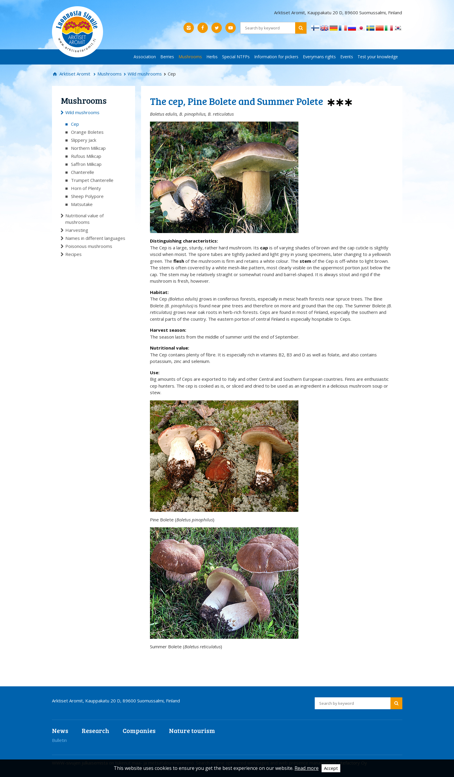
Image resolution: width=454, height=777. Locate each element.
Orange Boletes (87, 132)
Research (95, 730)
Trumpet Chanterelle (92, 180)
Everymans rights (319, 56)
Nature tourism (192, 730)
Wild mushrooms (145, 74)
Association (145, 56)
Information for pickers (276, 56)
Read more (307, 768)
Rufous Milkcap (86, 156)
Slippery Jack (83, 140)
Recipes (73, 254)
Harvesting (76, 230)
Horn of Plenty (86, 188)
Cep (75, 124)
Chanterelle (82, 172)
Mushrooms (190, 56)
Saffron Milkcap (86, 164)
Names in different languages (95, 238)
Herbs (212, 56)
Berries (167, 56)
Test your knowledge (377, 56)
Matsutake (82, 204)
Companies (139, 730)
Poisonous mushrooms (88, 246)
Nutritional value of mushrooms (84, 219)
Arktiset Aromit (74, 74)
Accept (331, 768)
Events (346, 56)
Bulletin (59, 740)
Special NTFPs (236, 56)
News (60, 730)
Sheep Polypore (87, 196)
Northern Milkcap (88, 148)
